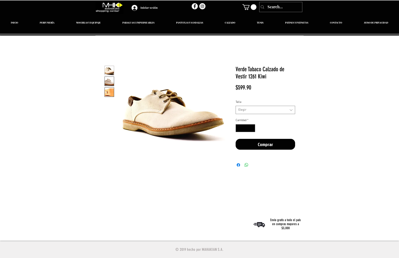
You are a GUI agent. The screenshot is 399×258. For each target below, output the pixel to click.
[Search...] (280, 7)
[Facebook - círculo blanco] (195, 6)
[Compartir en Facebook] (238, 164)
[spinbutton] (245, 128)
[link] (249, 7)
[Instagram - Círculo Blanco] (202, 6)
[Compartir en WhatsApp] (246, 164)
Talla (238, 102)
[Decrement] (239, 128)
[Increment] (252, 128)
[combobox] (265, 110)
